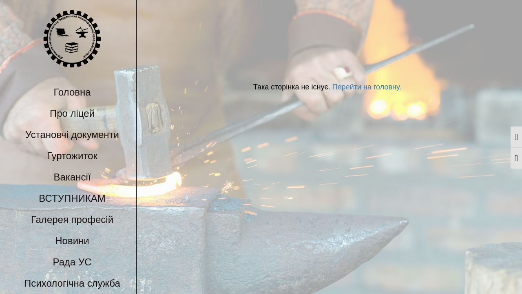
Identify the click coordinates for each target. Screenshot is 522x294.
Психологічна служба (72, 283)
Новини (72, 240)
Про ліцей (72, 113)
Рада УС (72, 261)
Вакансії (72, 177)
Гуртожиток (72, 155)
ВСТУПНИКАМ (72, 198)
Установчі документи (72, 134)
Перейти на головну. (365, 87)
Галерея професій (72, 219)
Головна (72, 92)
